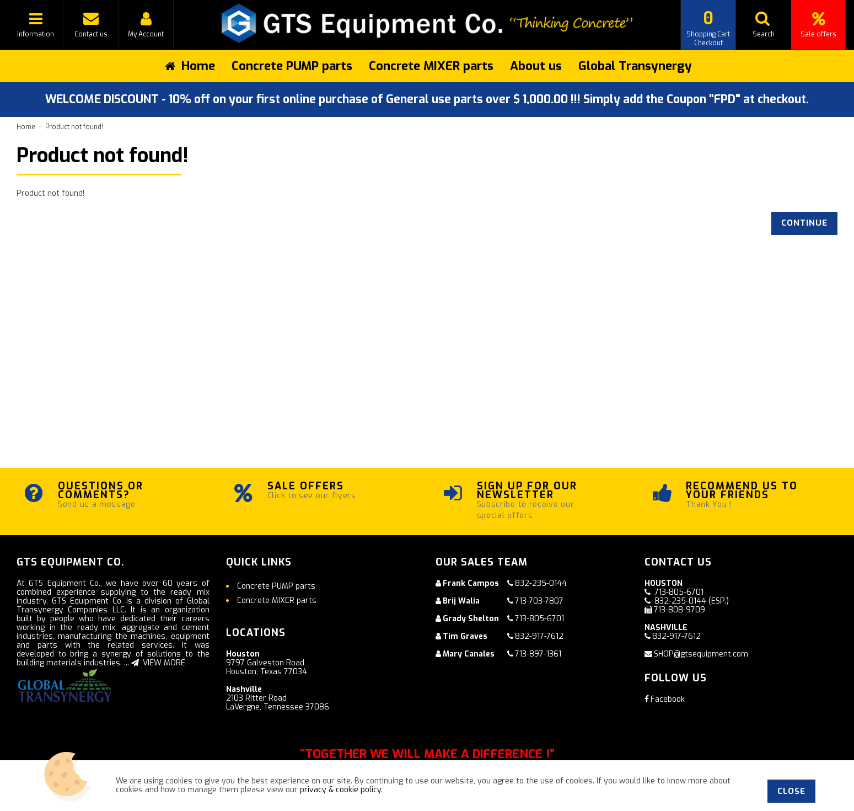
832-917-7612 (539, 636)
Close (791, 791)
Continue (804, 222)
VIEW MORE (158, 663)
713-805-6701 (539, 618)
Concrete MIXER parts (431, 66)
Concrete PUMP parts (292, 66)
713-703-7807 (539, 601)
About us (536, 66)
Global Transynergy (635, 66)
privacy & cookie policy (340, 790)
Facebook (664, 699)
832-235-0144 (541, 583)
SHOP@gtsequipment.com (701, 654)
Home (26, 126)
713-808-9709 (679, 610)
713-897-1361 (538, 654)
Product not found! (74, 126)
